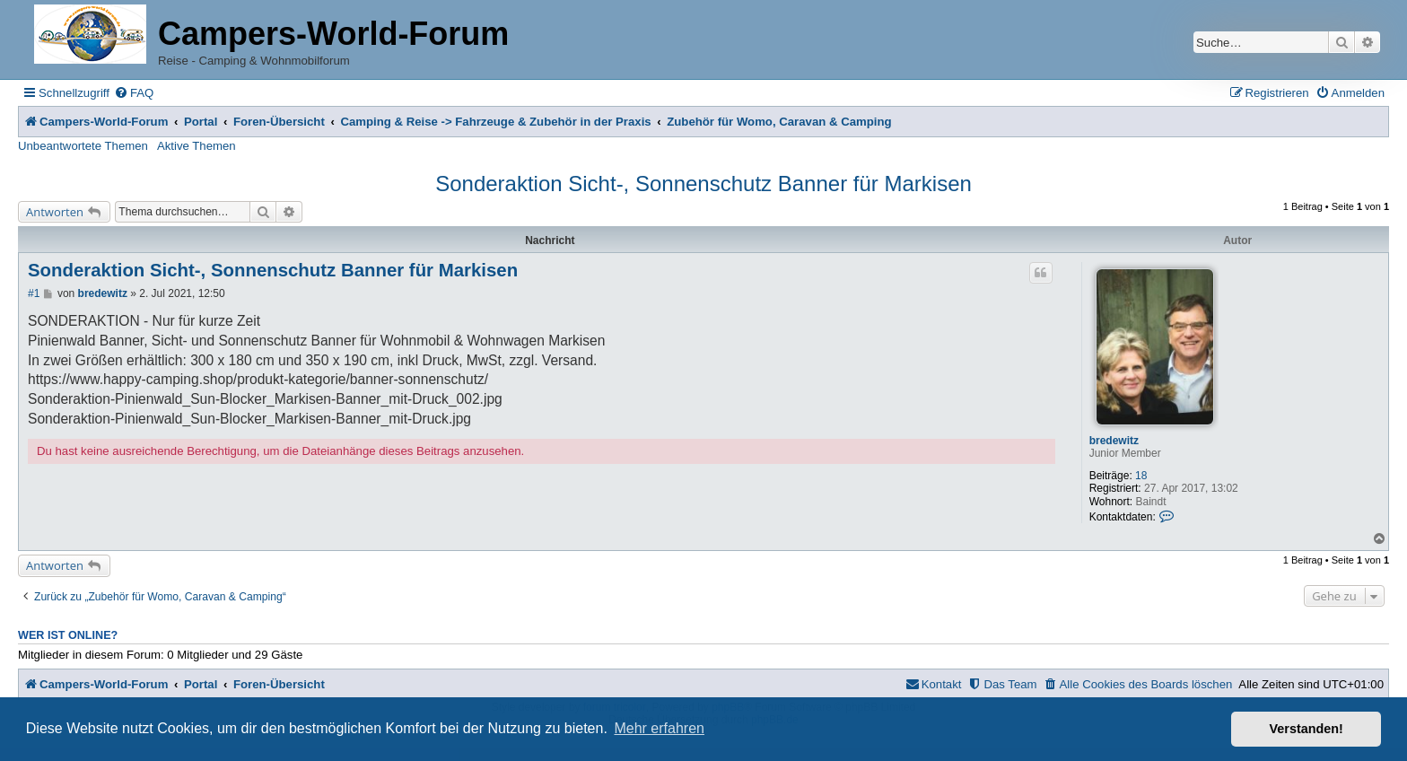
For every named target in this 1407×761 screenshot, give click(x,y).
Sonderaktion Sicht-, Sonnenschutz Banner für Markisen (703, 183)
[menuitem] (133, 93)
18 (1141, 475)
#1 (33, 293)
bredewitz (1114, 440)
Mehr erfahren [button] (659, 728)
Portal (200, 121)
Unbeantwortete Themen (83, 146)
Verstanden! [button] (1306, 729)
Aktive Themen (196, 146)
